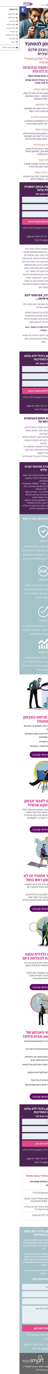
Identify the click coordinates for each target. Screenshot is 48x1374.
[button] (42, 4)
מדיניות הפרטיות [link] (30, 240)
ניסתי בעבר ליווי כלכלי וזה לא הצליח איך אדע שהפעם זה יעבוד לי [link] (24, 1208)
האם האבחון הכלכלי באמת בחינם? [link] (24, 1175)
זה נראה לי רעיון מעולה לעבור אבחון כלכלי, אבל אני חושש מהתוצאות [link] (24, 1200)
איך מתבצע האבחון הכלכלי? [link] (27, 1192)
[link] (3, 9)
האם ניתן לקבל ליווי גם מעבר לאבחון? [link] (27, 1216)
